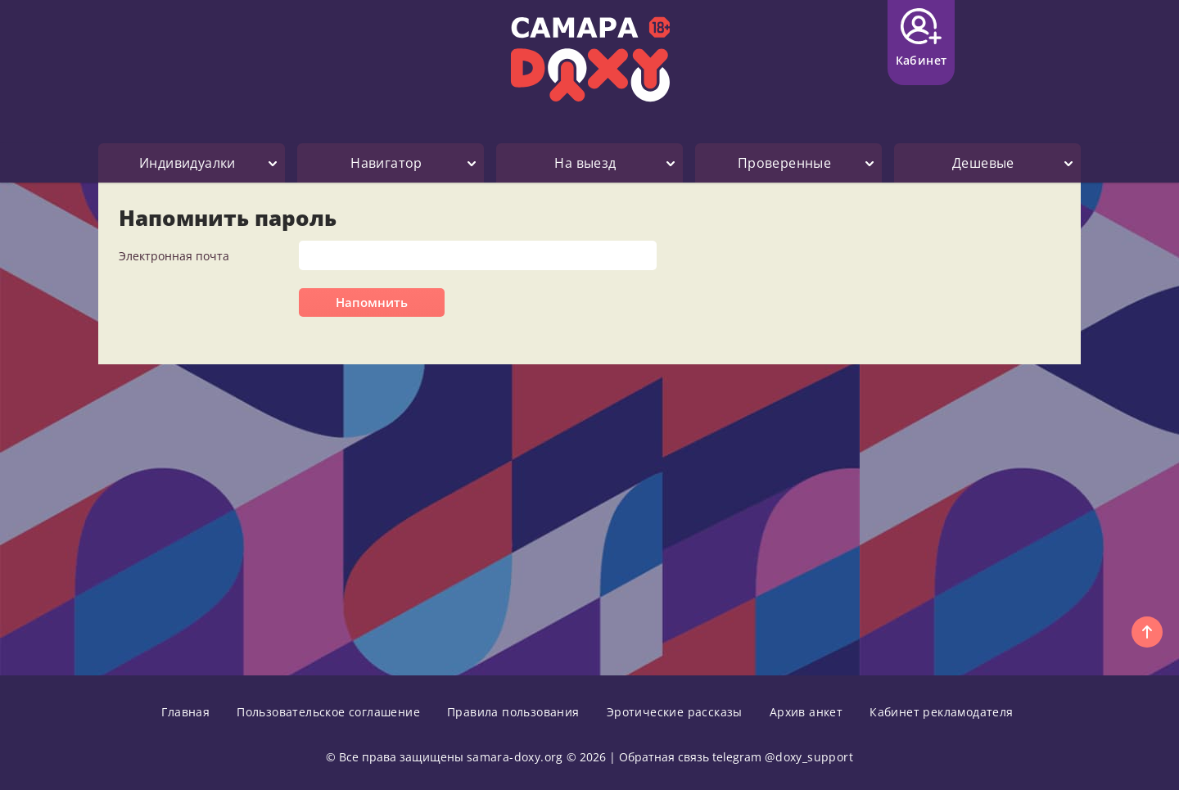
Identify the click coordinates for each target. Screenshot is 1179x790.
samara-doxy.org (515, 757)
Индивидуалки (187, 163)
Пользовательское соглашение (328, 712)
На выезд (585, 163)
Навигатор (386, 163)
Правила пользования (513, 712)
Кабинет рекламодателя (941, 712)
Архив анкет (806, 712)
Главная (185, 712)
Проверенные (784, 163)
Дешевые (983, 163)
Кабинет (921, 38)
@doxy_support (809, 757)
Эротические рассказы (675, 712)
